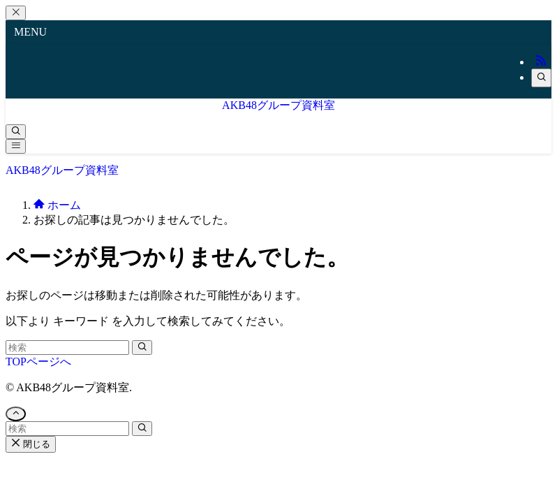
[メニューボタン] (16, 146)
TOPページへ (38, 361)
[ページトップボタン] (16, 414)
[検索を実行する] (142, 347)
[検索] (541, 77)
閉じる (30, 444)
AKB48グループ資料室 (278, 105)
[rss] (541, 62)
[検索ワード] (67, 347)
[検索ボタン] (16, 131)
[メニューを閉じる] (16, 13)
